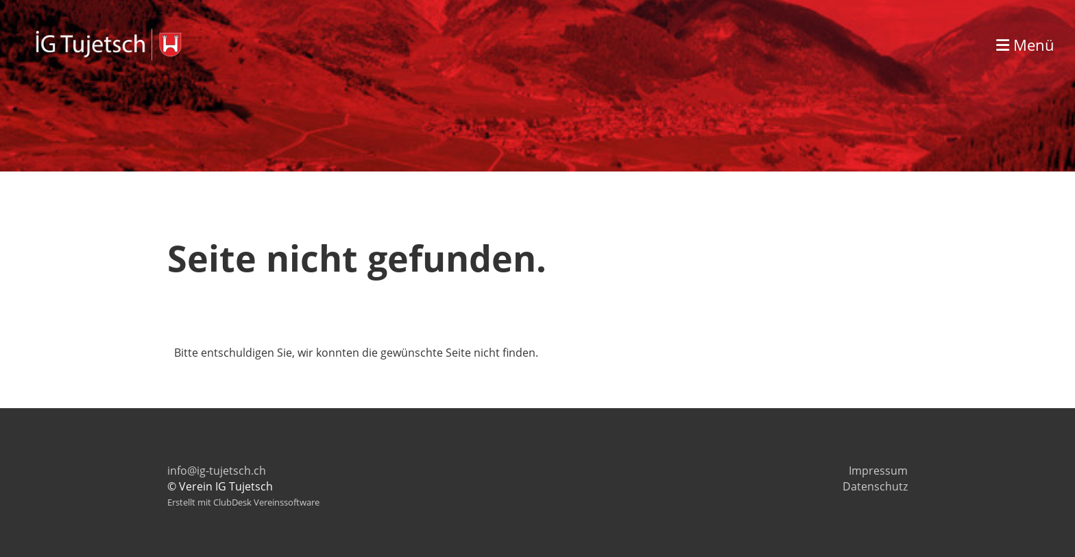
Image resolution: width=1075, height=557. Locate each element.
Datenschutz (875, 486)
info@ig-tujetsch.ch (216, 470)
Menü (1025, 44)
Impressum (878, 470)
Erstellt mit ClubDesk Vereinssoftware (243, 502)
